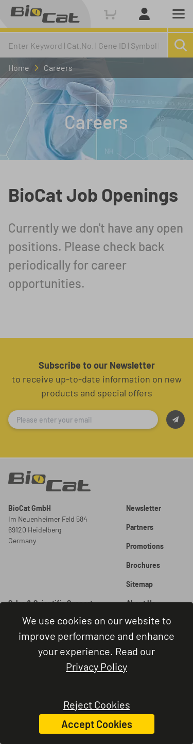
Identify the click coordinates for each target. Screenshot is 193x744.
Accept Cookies (96, 724)
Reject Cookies (96, 704)
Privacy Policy (96, 666)
